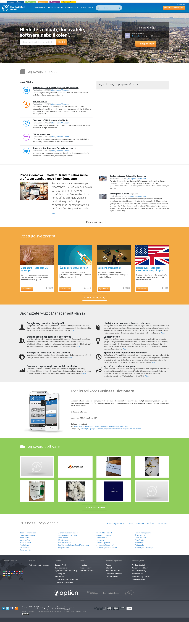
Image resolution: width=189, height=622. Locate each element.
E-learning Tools (60, 574)
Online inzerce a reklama (64, 582)
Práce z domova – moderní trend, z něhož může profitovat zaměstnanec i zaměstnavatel (54, 176)
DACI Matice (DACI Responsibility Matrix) (50, 120)
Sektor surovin (25, 550)
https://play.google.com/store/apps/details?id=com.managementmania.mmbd (111, 429)
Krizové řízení (63, 538)
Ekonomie (139, 543)
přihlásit (167, 8)
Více (72, 330)
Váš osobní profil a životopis (39, 565)
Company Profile (61, 565)
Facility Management (143, 533)
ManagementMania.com (60, 90)
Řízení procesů (140, 538)
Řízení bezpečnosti (103, 543)
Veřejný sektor (63, 548)
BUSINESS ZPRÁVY (55, 8)
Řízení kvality (24, 538)
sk (184, 5)
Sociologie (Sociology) (105, 545)
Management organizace (67, 535)
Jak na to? (162, 523)
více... (54, 214)
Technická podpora (113, 571)
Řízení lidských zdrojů (28, 533)
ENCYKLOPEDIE (40, 8)
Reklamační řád (137, 574)
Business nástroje (61, 568)
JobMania (54, 2)
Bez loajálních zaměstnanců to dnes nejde (128, 176)
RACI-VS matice (40, 101)
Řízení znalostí (25, 543)
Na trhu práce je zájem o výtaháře (124, 194)
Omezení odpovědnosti (140, 568)
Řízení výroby (140, 535)
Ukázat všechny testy (94, 297)
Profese (150, 523)
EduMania (42, 2)
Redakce (109, 565)
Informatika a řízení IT (104, 533)
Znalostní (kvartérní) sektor (106, 548)
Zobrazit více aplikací (94, 507)
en (178, 5)
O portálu (83, 565)
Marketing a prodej (103, 535)
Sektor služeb (25, 548)
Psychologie (24, 545)
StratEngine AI (137, 36)
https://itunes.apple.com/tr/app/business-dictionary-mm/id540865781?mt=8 (103, 426)
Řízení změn (139, 540)
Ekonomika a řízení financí (68, 533)
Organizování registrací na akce (66, 579)
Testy (130, 523)
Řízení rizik (100, 540)
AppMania (31, 2)
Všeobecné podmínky (139, 565)
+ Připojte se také (145, 43)
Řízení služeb (25, 540)
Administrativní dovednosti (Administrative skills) (54, 148)
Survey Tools (59, 577)
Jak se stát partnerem (114, 574)
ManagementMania (15, 2)
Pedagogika (139, 545)
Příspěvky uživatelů (116, 523)
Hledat (61, 42)
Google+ (67, 609)
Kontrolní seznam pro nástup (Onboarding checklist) (55, 88)
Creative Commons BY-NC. (78, 611)
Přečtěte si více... (94, 222)
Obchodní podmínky (139, 571)
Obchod (109, 568)
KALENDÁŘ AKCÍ (71, 8)
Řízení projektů (63, 540)
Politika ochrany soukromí (141, 577)
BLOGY (83, 8)
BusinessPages (68, 2)
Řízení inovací (101, 538)
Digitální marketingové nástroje (66, 571)
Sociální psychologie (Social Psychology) (74, 545)
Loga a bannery (85, 568)
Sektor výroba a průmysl (144, 548)
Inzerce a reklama (87, 571)
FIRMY (90, 8)
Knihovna (140, 523)
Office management (41, 134)
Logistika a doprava (27, 535)
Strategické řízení (64, 543)
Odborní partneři (112, 577)
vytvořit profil (178, 8)
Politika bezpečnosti (139, 579)
